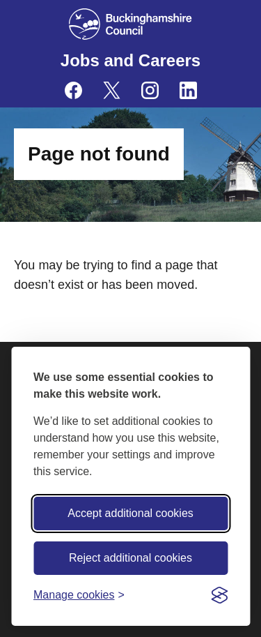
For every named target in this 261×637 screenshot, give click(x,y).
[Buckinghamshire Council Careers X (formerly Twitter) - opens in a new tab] (111, 90)
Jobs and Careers (130, 60)
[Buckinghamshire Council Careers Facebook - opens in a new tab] (73, 90)
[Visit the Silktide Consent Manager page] (219, 595)
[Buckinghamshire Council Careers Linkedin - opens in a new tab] (188, 90)
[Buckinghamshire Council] (130, 24)
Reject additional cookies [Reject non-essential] (130, 558)
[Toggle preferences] (79, 595)
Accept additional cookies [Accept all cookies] (130, 513)
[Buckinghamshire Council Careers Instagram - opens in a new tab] (150, 90)
